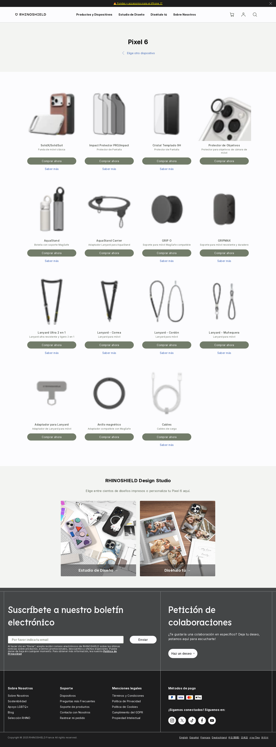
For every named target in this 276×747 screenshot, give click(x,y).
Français (205, 737)
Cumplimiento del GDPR (127, 712)
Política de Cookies (125, 706)
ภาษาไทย (255, 737)
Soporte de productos (75, 706)
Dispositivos (68, 695)
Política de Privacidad (126, 701)
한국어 (264, 737)
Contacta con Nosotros (75, 712)
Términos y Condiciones (128, 695)
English (183, 737)
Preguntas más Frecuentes (77, 701)
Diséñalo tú (159, 14)
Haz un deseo (183, 653)
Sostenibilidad (17, 701)
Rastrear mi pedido (72, 718)
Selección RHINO (19, 718)
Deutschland (219, 737)
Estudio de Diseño (132, 14)
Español (194, 737)
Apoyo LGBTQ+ (18, 706)
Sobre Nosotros (184, 14)
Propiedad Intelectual (126, 718)
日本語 (244, 737)
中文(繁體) (233, 737)
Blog (11, 712)
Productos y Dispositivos (94, 14)
